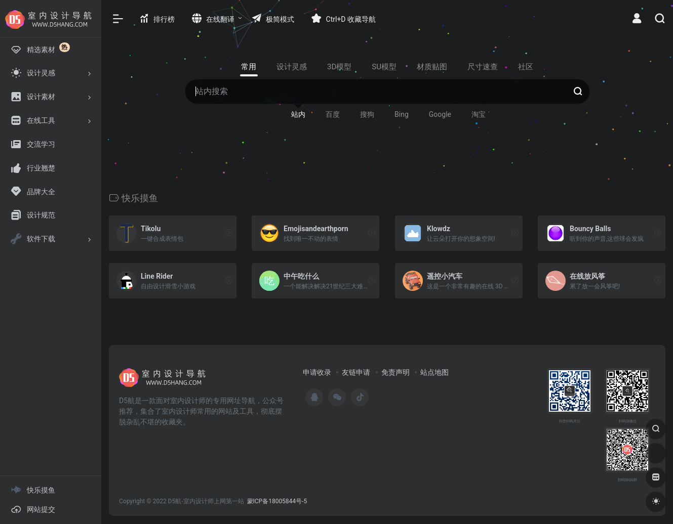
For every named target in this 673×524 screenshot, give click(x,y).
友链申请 (356, 372)
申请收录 (317, 372)
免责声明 (395, 372)
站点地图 (434, 372)
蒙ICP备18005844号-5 (277, 501)
